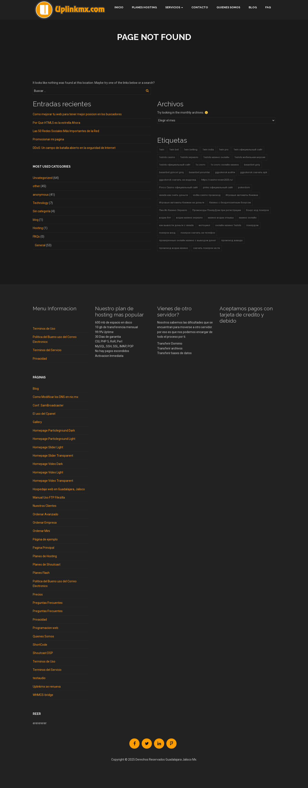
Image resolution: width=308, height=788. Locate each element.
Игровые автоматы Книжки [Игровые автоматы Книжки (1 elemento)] (242, 195)
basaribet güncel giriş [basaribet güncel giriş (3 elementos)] (171, 172)
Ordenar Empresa (45, 522)
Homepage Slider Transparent (53, 455)
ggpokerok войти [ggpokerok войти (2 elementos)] (225, 172)
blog (35, 219)
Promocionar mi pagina (48, 139)
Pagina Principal (43, 547)
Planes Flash (41, 572)
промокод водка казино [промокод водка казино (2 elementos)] (173, 248)
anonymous (41, 194)
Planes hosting (144, 7)
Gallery (37, 422)
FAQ (268, 7)
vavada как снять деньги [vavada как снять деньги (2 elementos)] (173, 195)
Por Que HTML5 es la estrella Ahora (56, 122)
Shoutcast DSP (43, 653)
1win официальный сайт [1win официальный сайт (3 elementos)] (248, 149)
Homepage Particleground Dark (54, 430)
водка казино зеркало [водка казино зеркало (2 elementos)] (189, 217)
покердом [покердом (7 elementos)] (252, 225)
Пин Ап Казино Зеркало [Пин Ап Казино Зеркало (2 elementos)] (173, 210)
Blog (253, 7)
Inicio (118, 7)
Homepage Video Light (48, 472)
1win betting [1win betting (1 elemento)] (190, 149)
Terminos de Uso (44, 328)
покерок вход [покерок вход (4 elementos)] (167, 232)
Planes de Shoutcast (46, 564)
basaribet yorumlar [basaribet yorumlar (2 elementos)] (199, 172)
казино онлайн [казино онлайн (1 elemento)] (248, 217)
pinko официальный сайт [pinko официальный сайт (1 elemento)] (218, 187)
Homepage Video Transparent (53, 480)
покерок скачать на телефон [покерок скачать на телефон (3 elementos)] (198, 232)
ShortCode (40, 644)
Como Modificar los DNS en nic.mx (55, 397)
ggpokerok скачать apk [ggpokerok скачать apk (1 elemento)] (253, 172)
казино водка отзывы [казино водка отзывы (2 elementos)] (221, 217)
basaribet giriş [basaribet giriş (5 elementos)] (252, 164)
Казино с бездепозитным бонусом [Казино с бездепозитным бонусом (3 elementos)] (230, 202)
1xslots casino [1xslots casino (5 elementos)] (167, 157)
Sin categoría (41, 211)
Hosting (38, 228)
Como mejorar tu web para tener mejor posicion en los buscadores (77, 114)
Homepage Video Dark (48, 464)
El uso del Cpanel (44, 413)
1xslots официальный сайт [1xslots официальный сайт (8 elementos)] (174, 164)
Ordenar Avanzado (45, 514)
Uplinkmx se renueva (47, 686)
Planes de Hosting (45, 556)
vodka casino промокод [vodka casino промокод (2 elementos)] (207, 195)
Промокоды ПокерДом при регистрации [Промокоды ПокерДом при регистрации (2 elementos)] (216, 210)
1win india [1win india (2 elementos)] (208, 149)
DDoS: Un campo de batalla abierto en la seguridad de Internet (74, 148)
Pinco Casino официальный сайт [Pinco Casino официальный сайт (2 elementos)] (178, 187)
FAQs (36, 236)
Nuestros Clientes (44, 505)
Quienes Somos (228, 7)
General (40, 245)
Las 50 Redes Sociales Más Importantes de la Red (66, 131)
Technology (40, 203)
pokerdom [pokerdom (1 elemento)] (244, 187)
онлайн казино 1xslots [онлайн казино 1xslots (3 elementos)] (228, 225)
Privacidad (40, 358)
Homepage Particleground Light (54, 438)
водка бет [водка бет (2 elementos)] (165, 217)
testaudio (39, 678)
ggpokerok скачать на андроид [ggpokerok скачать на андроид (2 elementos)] (177, 179)
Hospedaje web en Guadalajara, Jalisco (59, 489)
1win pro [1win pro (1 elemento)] (223, 149)
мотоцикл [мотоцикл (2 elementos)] (204, 225)
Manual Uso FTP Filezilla (49, 497)
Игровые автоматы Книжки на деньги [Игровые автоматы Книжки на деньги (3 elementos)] (181, 202)
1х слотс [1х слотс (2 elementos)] (200, 164)
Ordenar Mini (41, 531)
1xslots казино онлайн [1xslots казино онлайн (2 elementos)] (216, 157)
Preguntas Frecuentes (48, 602)
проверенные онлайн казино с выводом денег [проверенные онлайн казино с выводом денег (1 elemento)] (187, 240)
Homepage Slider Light (48, 447)
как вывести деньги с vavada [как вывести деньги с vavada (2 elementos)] (176, 225)
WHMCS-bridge (43, 695)
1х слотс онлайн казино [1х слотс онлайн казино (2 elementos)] (225, 164)
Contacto (199, 7)
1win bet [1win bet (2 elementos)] (174, 149)
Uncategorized (43, 178)
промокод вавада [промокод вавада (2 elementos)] (231, 240)
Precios (38, 594)
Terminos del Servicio (47, 350)
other (36, 186)
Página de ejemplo (45, 539)
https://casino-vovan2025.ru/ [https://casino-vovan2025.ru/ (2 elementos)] (217, 179)
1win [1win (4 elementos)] (161, 149)
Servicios (172, 7)
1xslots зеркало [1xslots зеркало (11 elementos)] (189, 157)
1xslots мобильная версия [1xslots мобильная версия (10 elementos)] (249, 157)
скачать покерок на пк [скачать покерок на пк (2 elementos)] (206, 248)
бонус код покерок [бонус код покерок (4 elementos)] (257, 210)
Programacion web (45, 628)
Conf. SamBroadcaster (48, 405)
